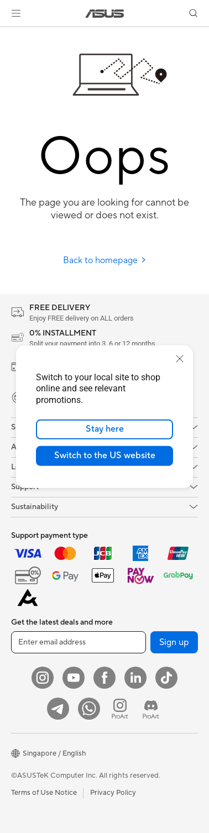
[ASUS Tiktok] (166, 678)
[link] (104, 13)
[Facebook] (104, 678)
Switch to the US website (104, 455)
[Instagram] (43, 678)
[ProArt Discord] (151, 709)
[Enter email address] (78, 642)
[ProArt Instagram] (120, 709)
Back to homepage (105, 260)
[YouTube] (73, 678)
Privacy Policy (113, 792)
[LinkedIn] (135, 678)
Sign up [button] (174, 642)
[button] (16, 13)
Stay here (105, 428)
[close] (179, 358)
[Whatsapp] (89, 709)
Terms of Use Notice (44, 792)
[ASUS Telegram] (58, 709)
